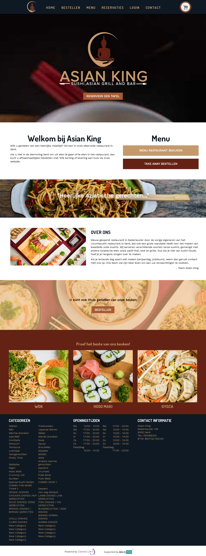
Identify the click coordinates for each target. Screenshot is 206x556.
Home (50, 7)
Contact (153, 7)
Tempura (14, 447)
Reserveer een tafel (103, 96)
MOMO (42, 454)
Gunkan (14, 478)
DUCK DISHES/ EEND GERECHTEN (22, 504)
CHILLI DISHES (19, 518)
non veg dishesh (48, 492)
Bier (11, 429)
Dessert (43, 488)
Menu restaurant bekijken (160, 150)
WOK (41, 457)
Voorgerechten (18, 454)
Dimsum (14, 443)
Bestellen (70, 7)
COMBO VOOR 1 (48, 482)
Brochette (44, 447)
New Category (17, 525)
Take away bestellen (160, 164)
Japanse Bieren (47, 429)
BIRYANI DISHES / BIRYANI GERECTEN (21, 510)
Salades (43, 450)
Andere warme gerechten (47, 463)
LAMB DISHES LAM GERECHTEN (50, 497)
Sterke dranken (47, 436)
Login (135, 7)
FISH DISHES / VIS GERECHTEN (49, 504)
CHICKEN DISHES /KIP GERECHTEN (23, 497)
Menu (91, 7)
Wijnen (13, 426)
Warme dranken (19, 433)
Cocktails (14, 440)
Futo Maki (44, 478)
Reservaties (113, 7)
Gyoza (42, 443)
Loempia (14, 450)
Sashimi (43, 468)
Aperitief (14, 436)
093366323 (150, 435)
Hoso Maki (15, 471)
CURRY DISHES (19, 522)
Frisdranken (45, 426)
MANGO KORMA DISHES (48, 517)
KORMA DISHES (48, 522)
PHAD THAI (16, 457)
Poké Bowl (44, 475)
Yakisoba (14, 464)
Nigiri (12, 468)
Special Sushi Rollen (21, 482)
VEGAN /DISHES (19, 492)
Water (42, 433)
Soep (41, 440)
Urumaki (43, 471)
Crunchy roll (16, 475)
